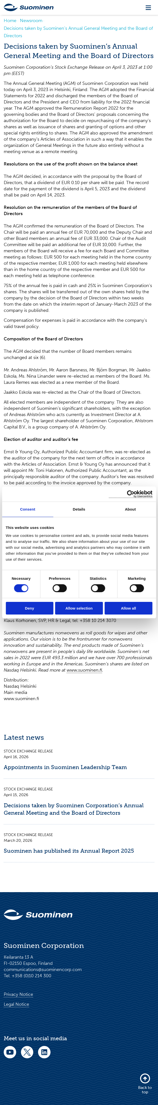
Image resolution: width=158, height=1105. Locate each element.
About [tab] (130, 509)
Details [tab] (79, 509)
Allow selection (79, 608)
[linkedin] (44, 1055)
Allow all (128, 608)
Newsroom (31, 20)
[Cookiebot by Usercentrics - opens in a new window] (130, 494)
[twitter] (27, 1055)
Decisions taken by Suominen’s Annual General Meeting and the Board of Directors (78, 32)
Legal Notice (16, 1004)
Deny (29, 608)
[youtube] (10, 1055)
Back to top (145, 1083)
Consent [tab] (27, 509)
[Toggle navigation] (148, 7)
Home (10, 20)
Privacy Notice (18, 994)
